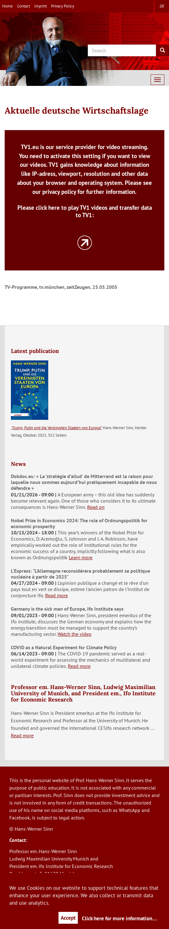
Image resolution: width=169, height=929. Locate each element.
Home (7, 6)
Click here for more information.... (119, 918)
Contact (23, 6)
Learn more (80, 557)
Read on (96, 507)
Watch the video (75, 634)
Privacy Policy (62, 6)
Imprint (40, 6)
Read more (56, 595)
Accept (68, 917)
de (162, 6)
